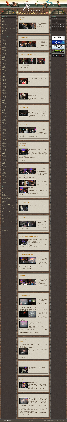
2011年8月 (4, 109)
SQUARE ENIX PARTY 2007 (7, 199)
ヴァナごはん (4, 214)
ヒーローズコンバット (6, 33)
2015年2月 (4, 73)
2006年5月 (4, 176)
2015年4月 (4, 70)
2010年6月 (4, 120)
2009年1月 (4, 139)
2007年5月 (4, 160)
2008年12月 (4, 140)
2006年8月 (4, 173)
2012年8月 (4, 93)
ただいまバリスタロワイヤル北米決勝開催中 (8, 29)
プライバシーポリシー (33, 420)
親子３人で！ (4, 18)
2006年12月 (4, 168)
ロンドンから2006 (5, 210)
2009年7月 (4, 130)
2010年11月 (4, 118)
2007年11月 (4, 153)
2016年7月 (4, 54)
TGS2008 (4, 202)
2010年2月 (4, 123)
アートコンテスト (23, 124)
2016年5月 (4, 57)
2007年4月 (4, 162)
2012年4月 (4, 99)
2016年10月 (4, 50)
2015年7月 (4, 66)
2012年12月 (4, 92)
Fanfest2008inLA (5, 195)
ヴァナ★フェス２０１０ (7, 212)
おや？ (20, 75)
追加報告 (4, 21)
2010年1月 (4, 125)
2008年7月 (4, 146)
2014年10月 (4, 79)
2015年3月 (4, 72)
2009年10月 (4, 128)
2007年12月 (4, 152)
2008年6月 (4, 148)
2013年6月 (4, 86)
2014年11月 (4, 77)
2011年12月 (4, 103)
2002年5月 (4, 182)
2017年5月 (4, 40)
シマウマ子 (4, 217)
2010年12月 (4, 116)
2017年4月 (4, 42)
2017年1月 (4, 46)
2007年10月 (4, 155)
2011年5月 (4, 110)
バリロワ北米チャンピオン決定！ (8, 26)
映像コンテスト (22, 145)
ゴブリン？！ (22, 90)
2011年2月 (4, 113)
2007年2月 (4, 165)
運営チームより (5, 222)
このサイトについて (23, 420)
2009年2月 (4, 138)
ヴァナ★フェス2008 (6, 211)
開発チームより (5, 224)
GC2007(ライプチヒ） (6, 198)
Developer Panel (5, 189)
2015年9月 (4, 65)
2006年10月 (4, 171)
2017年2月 (4, 44)
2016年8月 (4, 53)
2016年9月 (4, 52)
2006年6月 (4, 175)
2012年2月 (4, 102)
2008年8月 (4, 145)
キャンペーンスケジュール (7, 205)
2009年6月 (4, 132)
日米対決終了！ (5, 24)
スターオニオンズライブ (7, 23)
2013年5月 (4, 87)
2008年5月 (4, 149)
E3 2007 (3, 192)
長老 (3, 220)
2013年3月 (4, 89)
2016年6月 (4, 56)
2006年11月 (4, 169)
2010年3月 (4, 122)
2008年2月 (4, 150)
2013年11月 (4, 82)
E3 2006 (3, 191)
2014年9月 (4, 80)
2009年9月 (4, 129)
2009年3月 (4, 136)
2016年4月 (4, 59)
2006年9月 (4, 172)
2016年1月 (4, 63)
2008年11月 (4, 142)
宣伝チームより (5, 215)
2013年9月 (4, 85)
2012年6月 (4, 96)
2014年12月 (4, 76)
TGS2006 (4, 201)
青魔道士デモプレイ (23, 107)
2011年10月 (4, 106)
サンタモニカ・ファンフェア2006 (8, 208)
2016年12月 (4, 47)
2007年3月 (4, 163)
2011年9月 (4, 107)
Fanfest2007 (4, 194)
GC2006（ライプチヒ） (7, 197)
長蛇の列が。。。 (23, 19)
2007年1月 (4, 166)
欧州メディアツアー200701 (7, 221)
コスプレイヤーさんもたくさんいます (27, 54)
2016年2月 (4, 62)
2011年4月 (4, 112)
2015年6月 (4, 67)
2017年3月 (4, 43)
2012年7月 (4, 95)
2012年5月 (4, 97)
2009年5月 (4, 133)
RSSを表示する (5, 230)
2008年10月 (4, 143)
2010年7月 (4, 119)
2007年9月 (4, 156)
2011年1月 (4, 115)
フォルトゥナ (4, 218)
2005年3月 (4, 181)
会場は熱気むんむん (23, 37)
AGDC (3, 188)
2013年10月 (4, 83)
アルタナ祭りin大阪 (6, 204)
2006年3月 (4, 179)
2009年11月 (4, 126)
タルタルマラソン (5, 31)
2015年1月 (4, 75)
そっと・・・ (4, 20)
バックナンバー (5, 36)
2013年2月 (4, 90)
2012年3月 (4, 100)
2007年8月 (4, 158)
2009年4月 (4, 135)
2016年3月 (4, 60)
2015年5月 (4, 69)
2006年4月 (4, 178)
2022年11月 (4, 39)
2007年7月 (4, 159)
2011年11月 (4, 105)
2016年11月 (4, 49)
